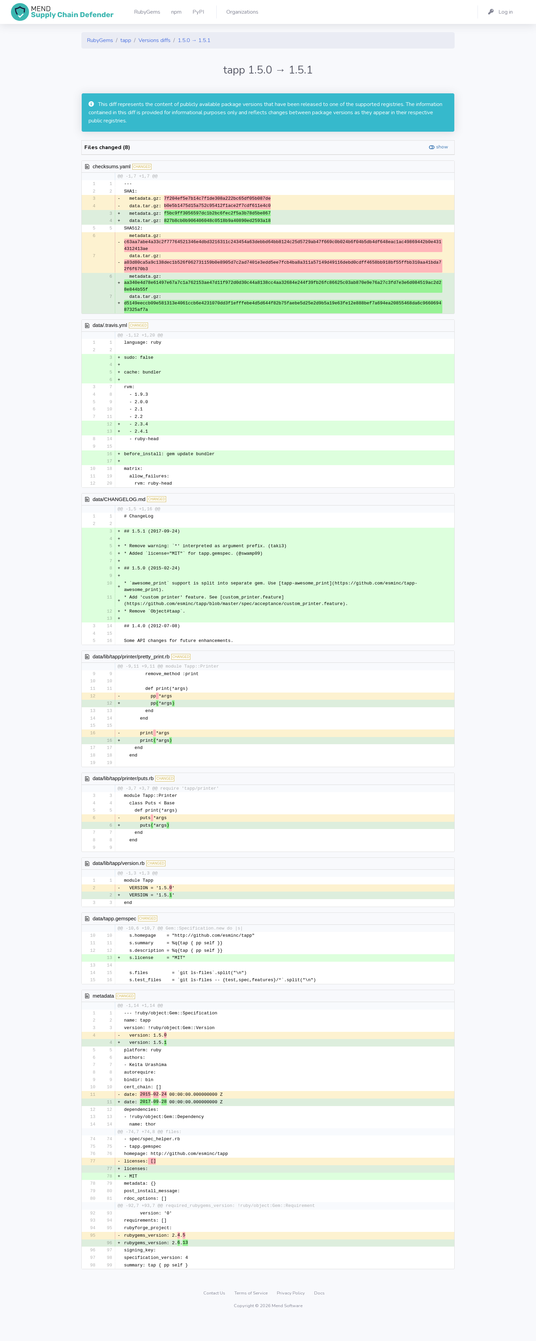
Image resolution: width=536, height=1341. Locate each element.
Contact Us (214, 1315)
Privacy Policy (291, 1315)
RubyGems (100, 40)
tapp (125, 40)
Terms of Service (251, 1315)
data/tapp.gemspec (114, 932)
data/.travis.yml (110, 327)
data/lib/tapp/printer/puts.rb (123, 789)
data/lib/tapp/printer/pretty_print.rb (131, 665)
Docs (319, 1315)
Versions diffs (154, 40)
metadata (103, 1011)
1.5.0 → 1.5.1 (194, 40)
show (442, 147)
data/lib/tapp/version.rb (119, 876)
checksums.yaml (112, 166)
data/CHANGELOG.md (119, 505)
